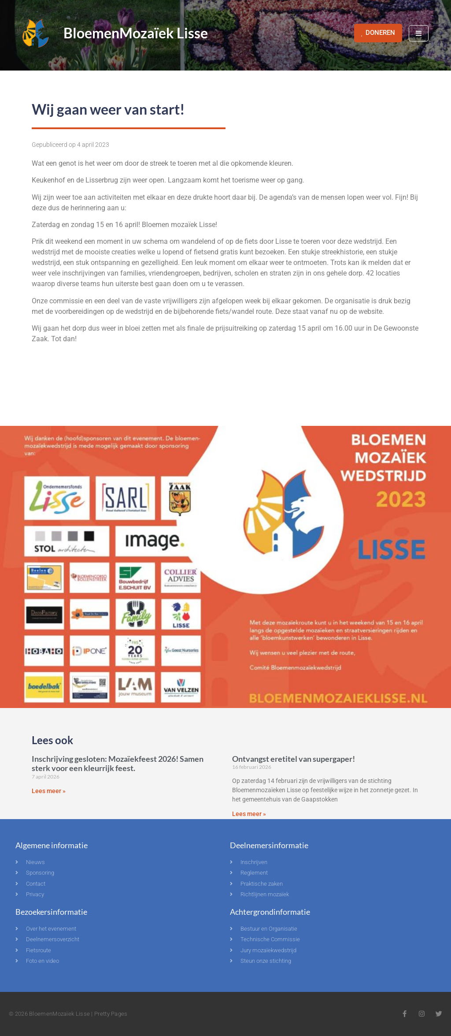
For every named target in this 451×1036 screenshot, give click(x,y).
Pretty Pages (111, 1013)
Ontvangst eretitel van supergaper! (293, 759)
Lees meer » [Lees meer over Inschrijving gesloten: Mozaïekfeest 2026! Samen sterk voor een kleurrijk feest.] (49, 790)
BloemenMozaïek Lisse (135, 32)
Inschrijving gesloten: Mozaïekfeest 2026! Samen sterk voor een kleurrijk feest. (117, 763)
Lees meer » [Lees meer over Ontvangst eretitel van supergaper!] (249, 813)
